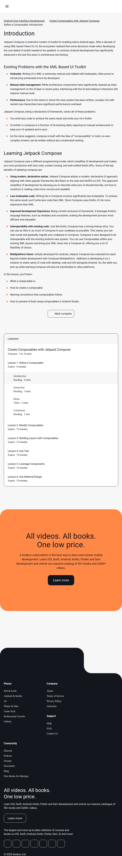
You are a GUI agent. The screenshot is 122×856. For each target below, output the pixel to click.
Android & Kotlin (13, 696)
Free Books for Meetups (16, 776)
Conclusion (19, 410)
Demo (17, 399)
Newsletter (9, 766)
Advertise (52, 706)
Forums (8, 761)
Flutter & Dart (11, 706)
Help (49, 723)
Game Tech (9, 711)
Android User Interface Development (24, 20)
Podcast (8, 755)
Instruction (19, 387)
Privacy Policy (54, 701)
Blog (6, 771)
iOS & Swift (10, 691)
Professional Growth (14, 716)
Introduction (20, 376)
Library (7, 721)
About (50, 691)
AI (5, 701)
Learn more (61, 580)
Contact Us (52, 733)
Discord (8, 750)
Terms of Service (55, 696)
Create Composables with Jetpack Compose (74, 20)
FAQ (49, 728)
